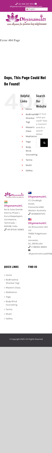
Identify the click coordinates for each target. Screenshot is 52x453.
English (30, 9)
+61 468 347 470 (24, 4)
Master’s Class (13, 287)
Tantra (29, 160)
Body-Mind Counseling (11, 303)
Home (29, 109)
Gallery (29, 170)
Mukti (29, 165)
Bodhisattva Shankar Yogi (32, 118)
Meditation (31, 136)
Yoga (28, 141)
